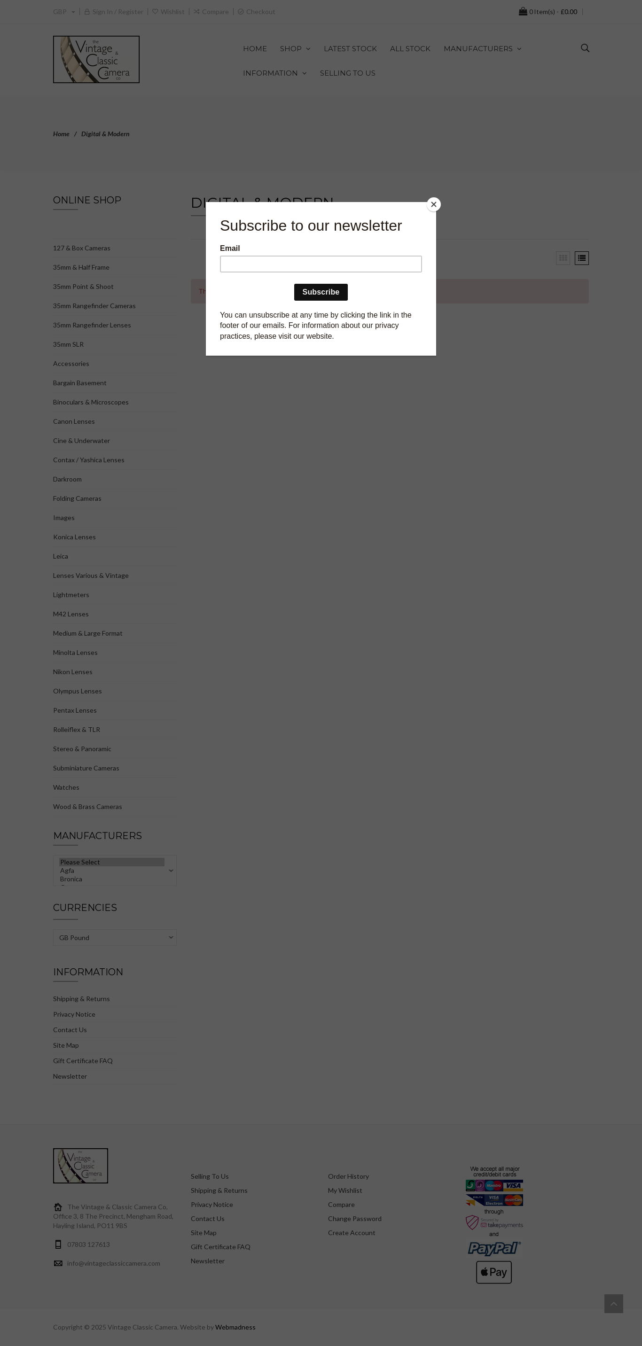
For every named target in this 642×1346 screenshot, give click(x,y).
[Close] (434, 204)
